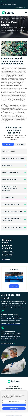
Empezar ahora (6, 259)
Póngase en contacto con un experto (11, 323)
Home (2, 18)
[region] (14, 401)
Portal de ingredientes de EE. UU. (14, 389)
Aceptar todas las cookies (14, 404)
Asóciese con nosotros (7, 343)
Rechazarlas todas (14, 408)
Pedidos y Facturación (14, 386)
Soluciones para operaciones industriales (18, 18)
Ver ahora (14, 286)
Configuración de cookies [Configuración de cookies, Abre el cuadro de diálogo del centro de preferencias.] (14, 401)
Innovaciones (20, 144)
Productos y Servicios (8, 145)
